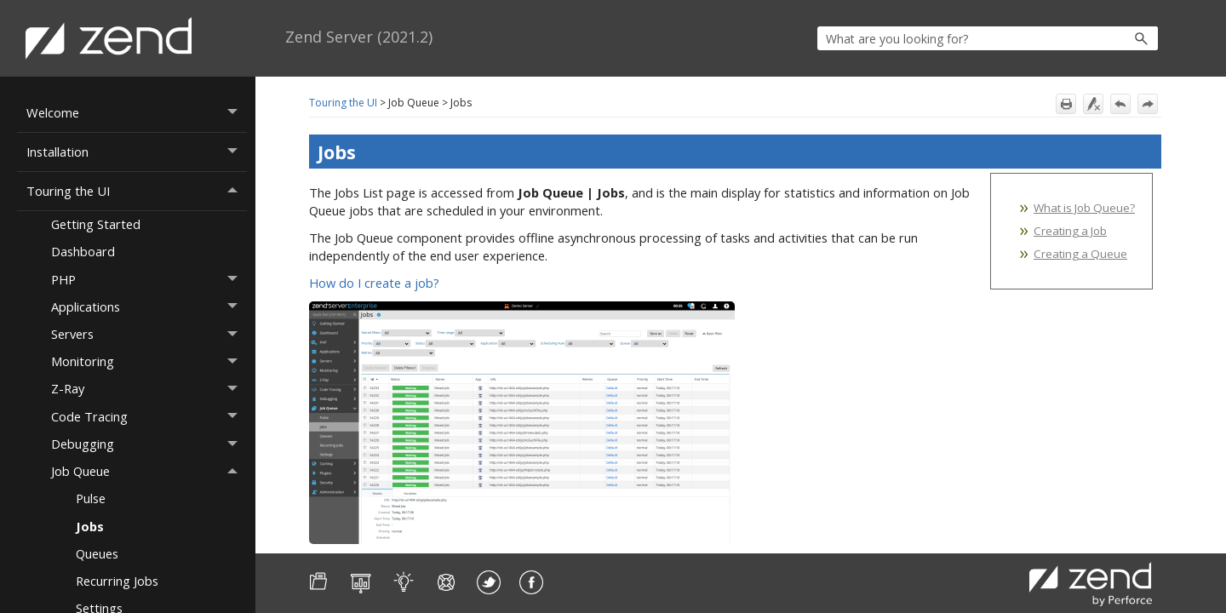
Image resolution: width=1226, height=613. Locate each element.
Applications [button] (149, 306)
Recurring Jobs (117, 580)
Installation (136, 152)
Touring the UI (136, 191)
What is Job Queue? (1084, 207)
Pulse (91, 498)
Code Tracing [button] (149, 416)
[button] (1105, 38)
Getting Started (95, 223)
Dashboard (83, 251)
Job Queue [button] (149, 471)
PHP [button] (149, 279)
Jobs (90, 526)
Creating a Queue (1080, 253)
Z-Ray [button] (149, 389)
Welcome (136, 113)
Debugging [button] (149, 444)
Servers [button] (149, 334)
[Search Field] (987, 38)
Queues (97, 553)
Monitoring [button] (149, 361)
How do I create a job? (374, 282)
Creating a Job (1070, 230)
